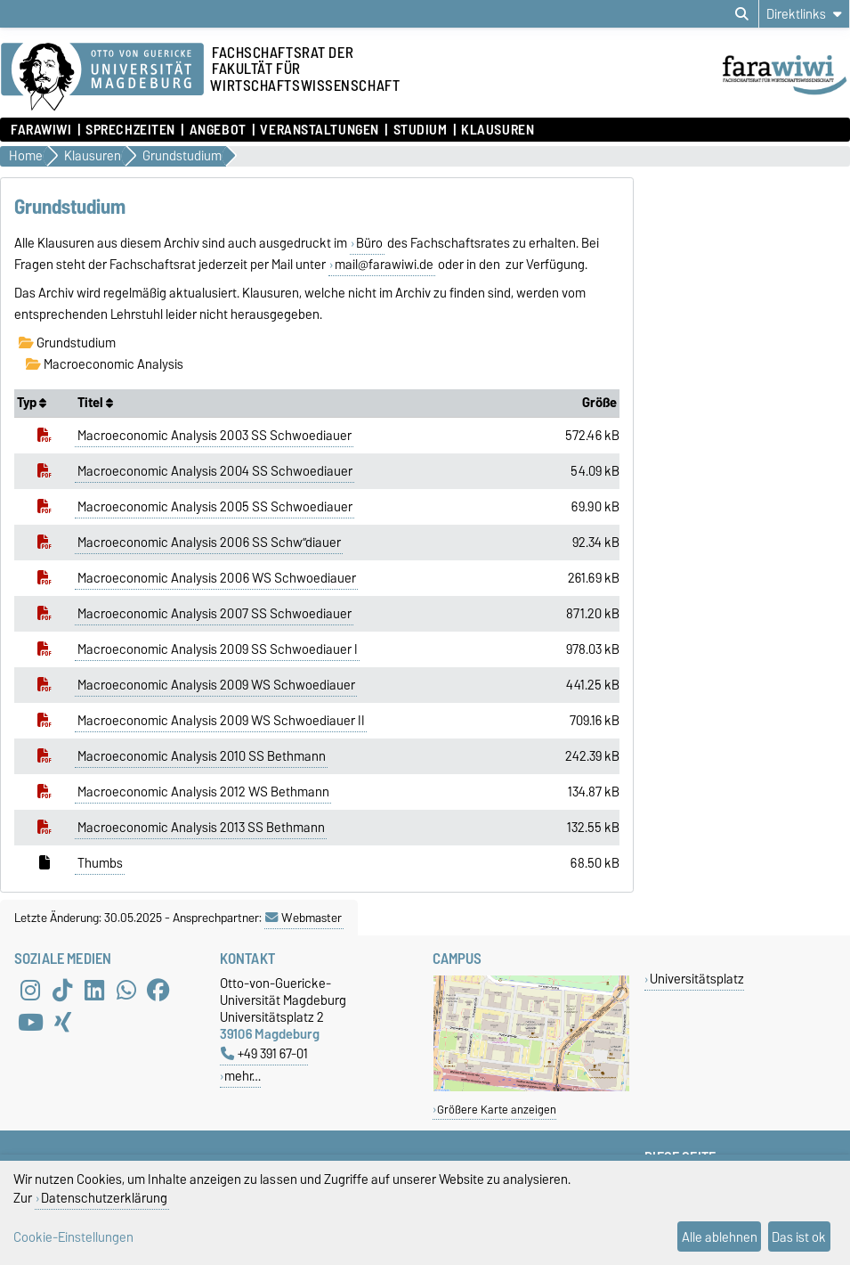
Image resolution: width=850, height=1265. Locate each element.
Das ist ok (799, 1237)
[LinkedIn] (94, 991)
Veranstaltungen (319, 130)
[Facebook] (158, 991)
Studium (420, 130)
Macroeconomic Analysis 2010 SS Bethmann (201, 756)
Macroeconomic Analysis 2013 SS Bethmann (201, 827)
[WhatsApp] (126, 991)
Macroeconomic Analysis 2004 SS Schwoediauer (214, 471)
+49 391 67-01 (264, 1053)
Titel (95, 402)
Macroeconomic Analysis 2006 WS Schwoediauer (216, 578)
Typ (31, 402)
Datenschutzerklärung (104, 1198)
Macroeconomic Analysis (104, 364)
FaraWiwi (41, 130)
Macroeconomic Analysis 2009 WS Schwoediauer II (221, 720)
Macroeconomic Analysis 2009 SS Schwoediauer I (217, 649)
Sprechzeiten (130, 130)
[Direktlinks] (804, 14)
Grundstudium (67, 343)
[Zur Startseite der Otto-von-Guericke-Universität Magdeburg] (102, 77)
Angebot (218, 130)
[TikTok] (62, 991)
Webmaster (303, 917)
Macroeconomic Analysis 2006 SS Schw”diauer (209, 542)
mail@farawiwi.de (384, 264)
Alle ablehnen (719, 1237)
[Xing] (62, 1023)
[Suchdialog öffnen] (742, 14)
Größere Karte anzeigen (496, 1109)
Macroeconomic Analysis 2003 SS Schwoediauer (214, 435)
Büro (369, 243)
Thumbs (100, 863)
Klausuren (497, 130)
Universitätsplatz (697, 978)
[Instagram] (30, 991)
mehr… (242, 1076)
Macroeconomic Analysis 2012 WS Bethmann (203, 792)
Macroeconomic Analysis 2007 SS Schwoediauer (214, 613)
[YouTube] (30, 1023)
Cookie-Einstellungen (73, 1237)
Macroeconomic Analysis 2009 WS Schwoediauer (216, 685)
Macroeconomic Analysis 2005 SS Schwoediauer (214, 507)
